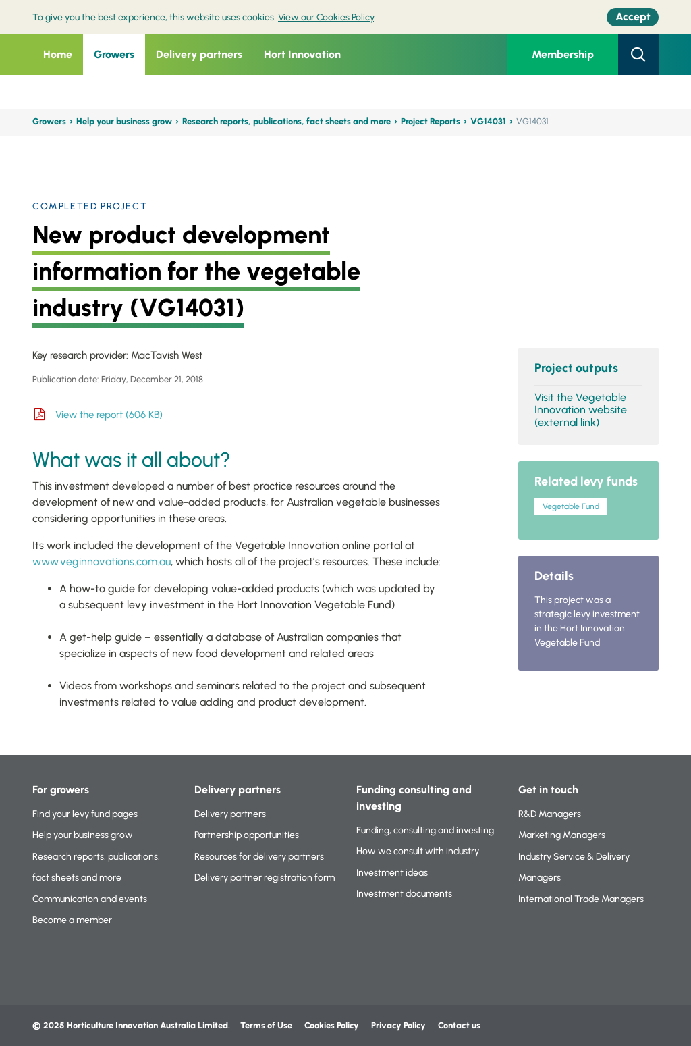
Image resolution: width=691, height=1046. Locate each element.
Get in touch (548, 789)
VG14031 (488, 121)
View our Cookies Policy (326, 17)
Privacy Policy (399, 1025)
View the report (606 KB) (109, 415)
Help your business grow (124, 121)
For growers (60, 789)
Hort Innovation (302, 54)
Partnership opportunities (246, 835)
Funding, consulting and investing (425, 830)
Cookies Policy (331, 1025)
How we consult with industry (417, 851)
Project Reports (430, 121)
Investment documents (404, 893)
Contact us (459, 1025)
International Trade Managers (581, 899)
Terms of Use (266, 1025)
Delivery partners (199, 54)
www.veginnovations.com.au (101, 561)
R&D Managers (549, 814)
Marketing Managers (561, 835)
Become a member (72, 920)
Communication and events (89, 899)
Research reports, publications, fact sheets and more (286, 121)
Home (57, 54)
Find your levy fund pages (85, 814)
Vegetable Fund (571, 506)
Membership (563, 54)
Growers (114, 54)
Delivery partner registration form (264, 877)
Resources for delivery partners (259, 856)
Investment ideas (392, 873)
